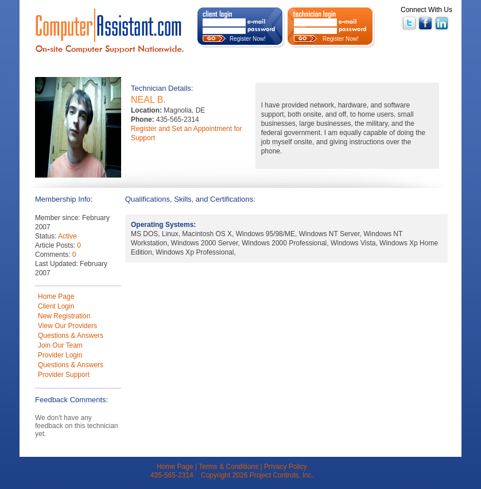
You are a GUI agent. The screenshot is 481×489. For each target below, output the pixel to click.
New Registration (64, 316)
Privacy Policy (285, 467)
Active (67, 236)
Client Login (56, 306)
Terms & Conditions (228, 467)
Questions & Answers (70, 336)
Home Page (56, 296)
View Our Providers (67, 326)
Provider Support (64, 375)
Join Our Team (60, 345)
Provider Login (60, 355)
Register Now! (248, 39)
